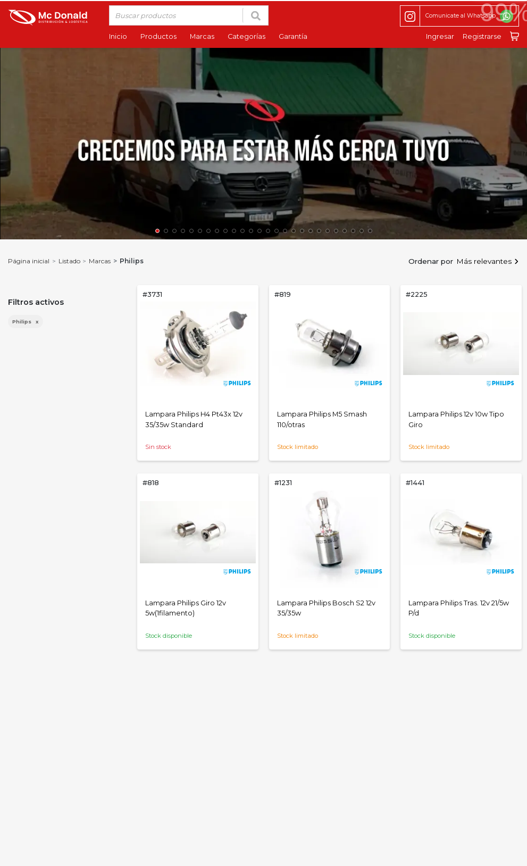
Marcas (202, 36)
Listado (69, 261)
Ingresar (440, 36)
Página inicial (28, 261)
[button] (157, 231)
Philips (25, 321)
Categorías (246, 36)
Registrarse (482, 36)
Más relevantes (484, 261)
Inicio (118, 36)
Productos (158, 36)
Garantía (293, 36)
